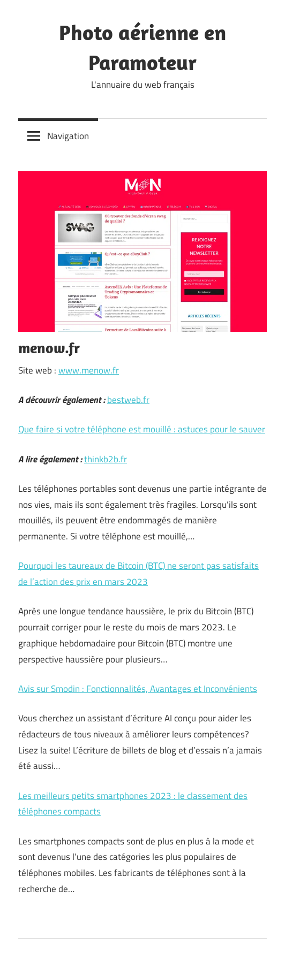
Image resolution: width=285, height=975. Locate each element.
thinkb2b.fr (105, 459)
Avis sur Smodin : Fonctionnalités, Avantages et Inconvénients (137, 689)
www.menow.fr (88, 370)
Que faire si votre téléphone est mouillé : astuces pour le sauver (141, 429)
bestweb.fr (128, 400)
